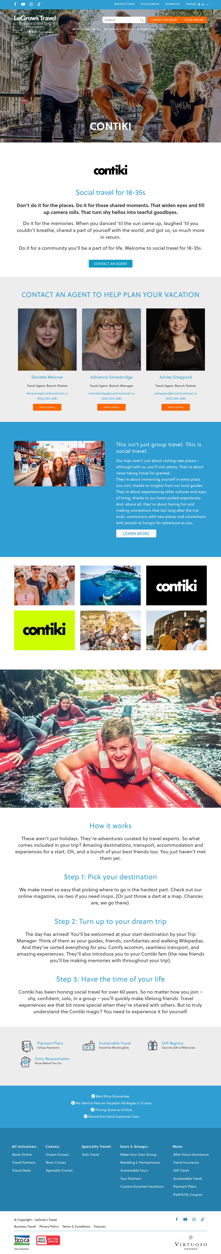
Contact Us (172, 4)
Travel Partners (23, 1162)
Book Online (22, 1154)
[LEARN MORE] (136, 533)
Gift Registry (173, 1043)
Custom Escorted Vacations (142, 1186)
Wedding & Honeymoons (140, 1162)
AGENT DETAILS (47, 407)
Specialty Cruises (59, 1170)
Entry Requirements (52, 1058)
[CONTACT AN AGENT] (110, 264)
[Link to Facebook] (15, 4)
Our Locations (150, 4)
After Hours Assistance (191, 1154)
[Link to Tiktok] (39, 4)
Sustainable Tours (134, 1170)
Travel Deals (21, 1170)
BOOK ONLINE (194, 20)
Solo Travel (90, 1154)
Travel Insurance (186, 1162)
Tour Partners (130, 1178)
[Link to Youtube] (23, 4)
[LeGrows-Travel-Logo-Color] (37, 25)
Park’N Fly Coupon (187, 1194)
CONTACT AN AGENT (164, 20)
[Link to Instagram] (31, 4)
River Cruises (56, 1162)
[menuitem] (124, 4)
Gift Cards (181, 1170)
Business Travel (124, 4)
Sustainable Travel (115, 1043)
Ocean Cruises (57, 1154)
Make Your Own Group (138, 1154)
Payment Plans (50, 1043)
